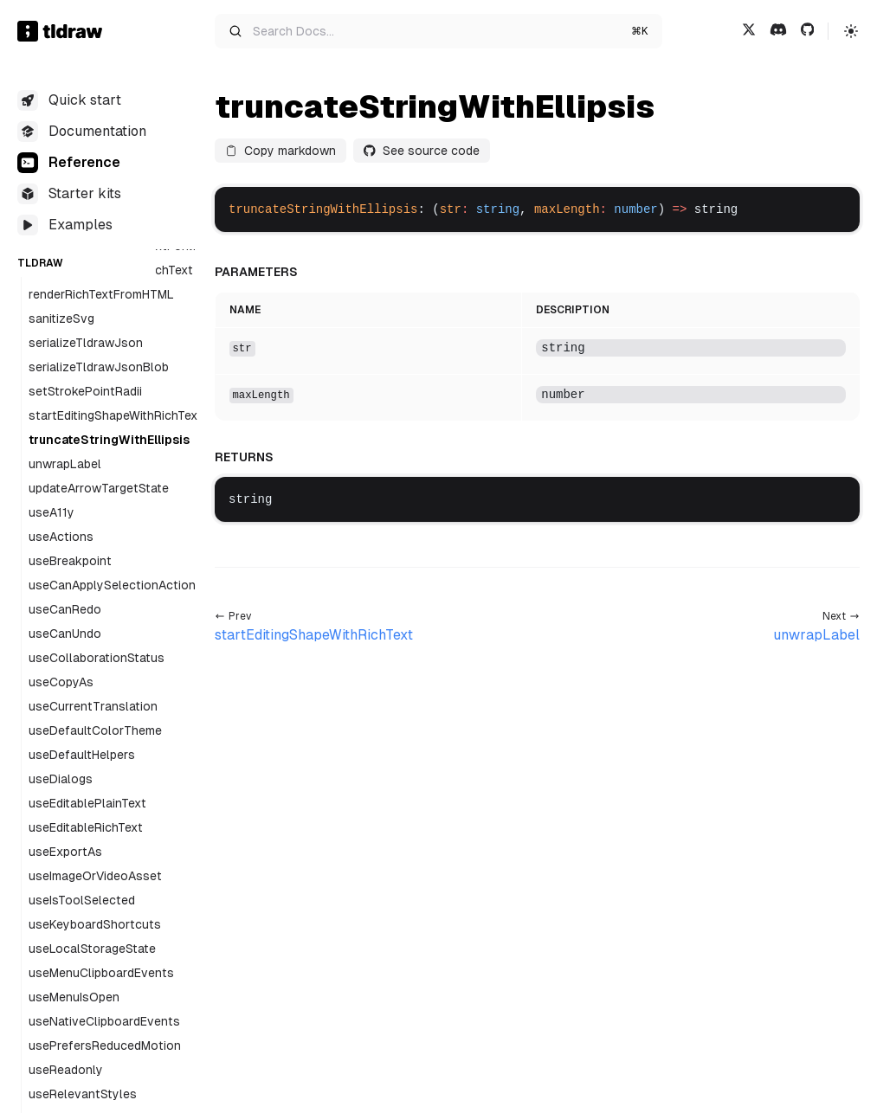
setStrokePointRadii (85, 391)
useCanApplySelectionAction (112, 585)
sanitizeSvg (61, 318)
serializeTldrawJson (86, 343)
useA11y (51, 512)
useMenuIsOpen (74, 997)
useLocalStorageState (92, 948)
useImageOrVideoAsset (95, 876)
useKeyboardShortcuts (95, 924)
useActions (61, 537)
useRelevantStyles (83, 1094)
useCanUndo (65, 633)
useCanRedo (65, 609)
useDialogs (61, 779)
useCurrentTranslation (93, 706)
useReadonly (66, 1070)
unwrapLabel (65, 464)
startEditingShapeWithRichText (116, 415)
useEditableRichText (86, 827)
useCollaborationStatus (96, 658)
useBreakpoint (70, 561)
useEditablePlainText (87, 803)
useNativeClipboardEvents (104, 1021)
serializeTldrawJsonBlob (99, 367)
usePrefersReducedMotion (105, 1045)
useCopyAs (61, 682)
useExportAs (65, 852)
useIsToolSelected (82, 900)
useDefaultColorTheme (95, 730)
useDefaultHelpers (82, 755)
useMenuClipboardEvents (101, 973)
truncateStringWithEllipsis (109, 440)
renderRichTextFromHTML (101, 294)
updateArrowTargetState (99, 488)
